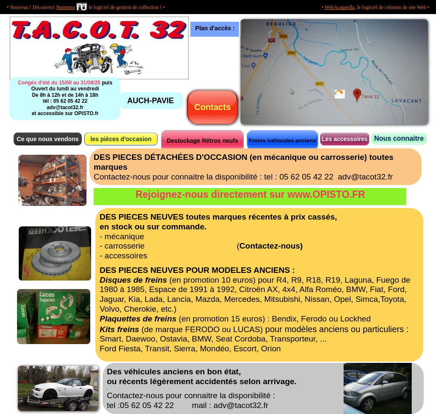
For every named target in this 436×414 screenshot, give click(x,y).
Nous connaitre (399, 138)
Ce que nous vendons (47, 139)
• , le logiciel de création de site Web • (375, 7)
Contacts (212, 107)
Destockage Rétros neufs (202, 140)
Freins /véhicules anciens (282, 140)
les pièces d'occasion (120, 139)
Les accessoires (344, 139)
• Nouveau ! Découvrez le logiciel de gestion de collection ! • (86, 7)
